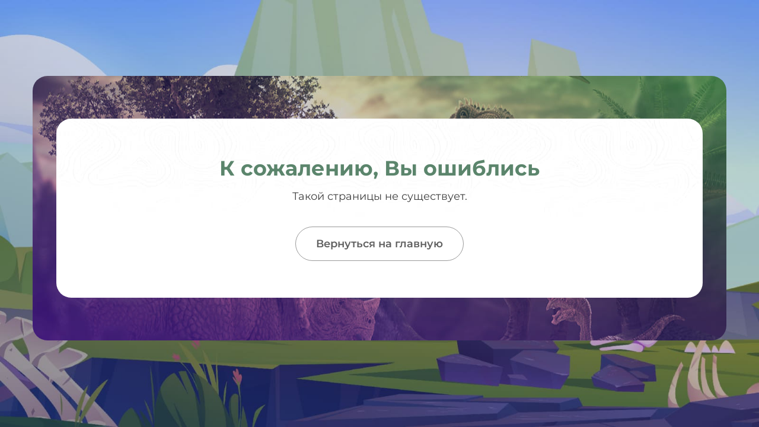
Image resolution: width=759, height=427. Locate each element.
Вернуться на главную (379, 243)
